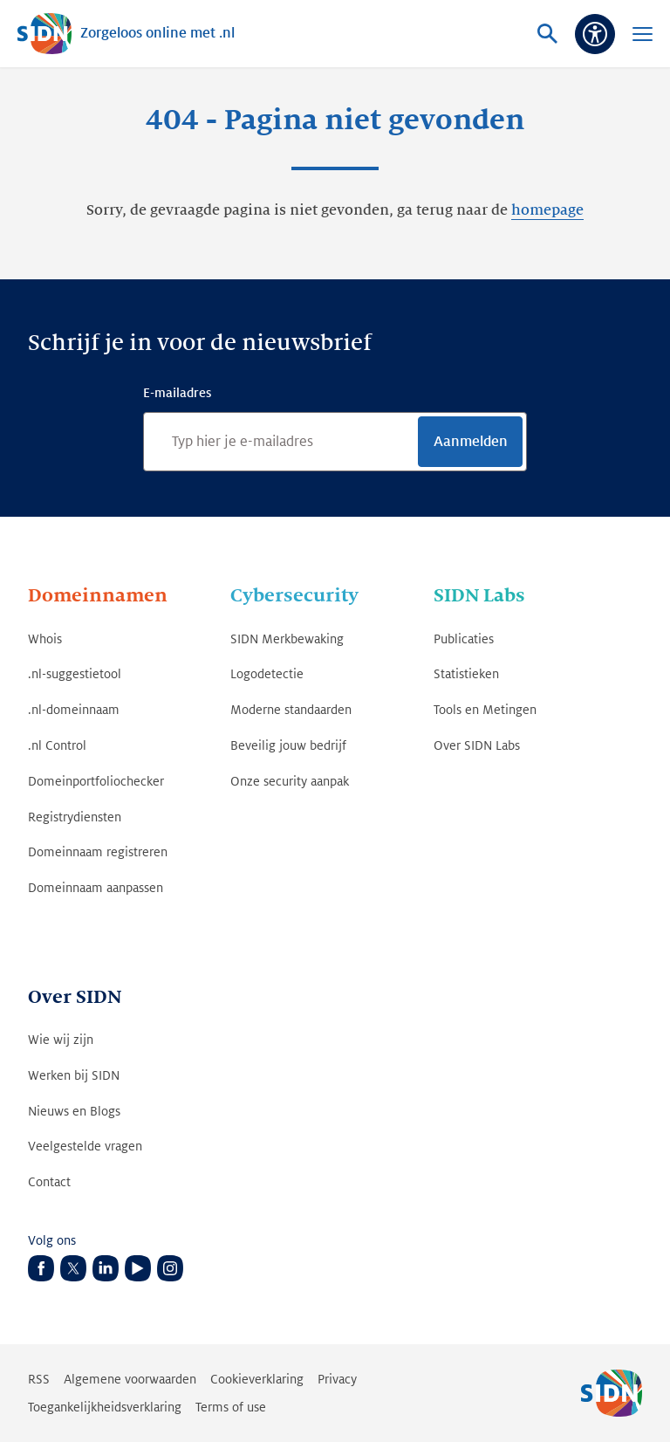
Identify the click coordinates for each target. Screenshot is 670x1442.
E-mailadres (177, 393)
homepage (547, 210)
